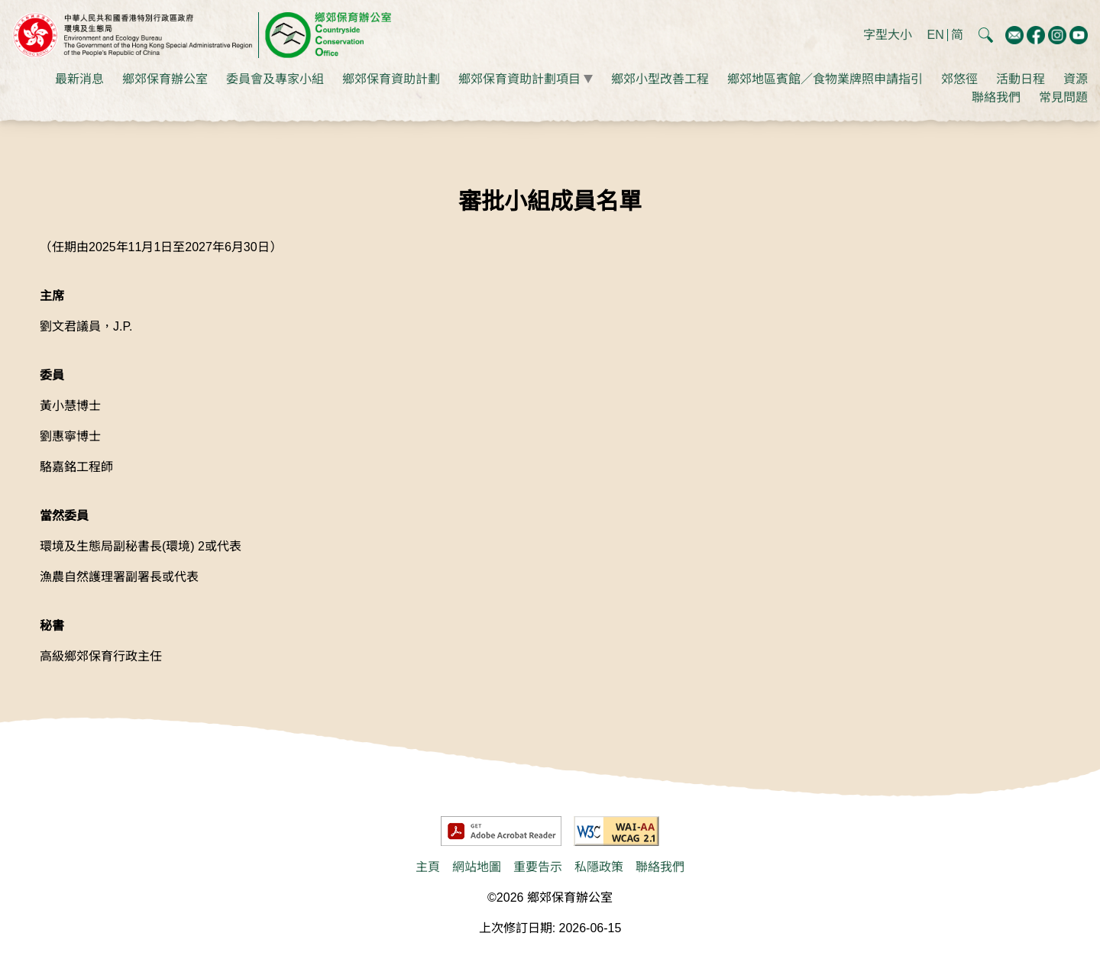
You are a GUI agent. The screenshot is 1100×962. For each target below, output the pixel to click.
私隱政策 (598, 866)
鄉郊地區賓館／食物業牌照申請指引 (825, 79)
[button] (986, 34)
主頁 (428, 866)
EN (935, 35)
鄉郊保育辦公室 (165, 79)
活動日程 (1020, 79)
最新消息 (79, 79)
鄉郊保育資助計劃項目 (519, 79)
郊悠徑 (959, 79)
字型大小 (887, 34)
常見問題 (1063, 97)
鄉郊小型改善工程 (660, 79)
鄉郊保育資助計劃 (391, 79)
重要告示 (537, 866)
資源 (1075, 79)
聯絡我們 (996, 97)
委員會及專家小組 (275, 79)
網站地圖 (476, 866)
